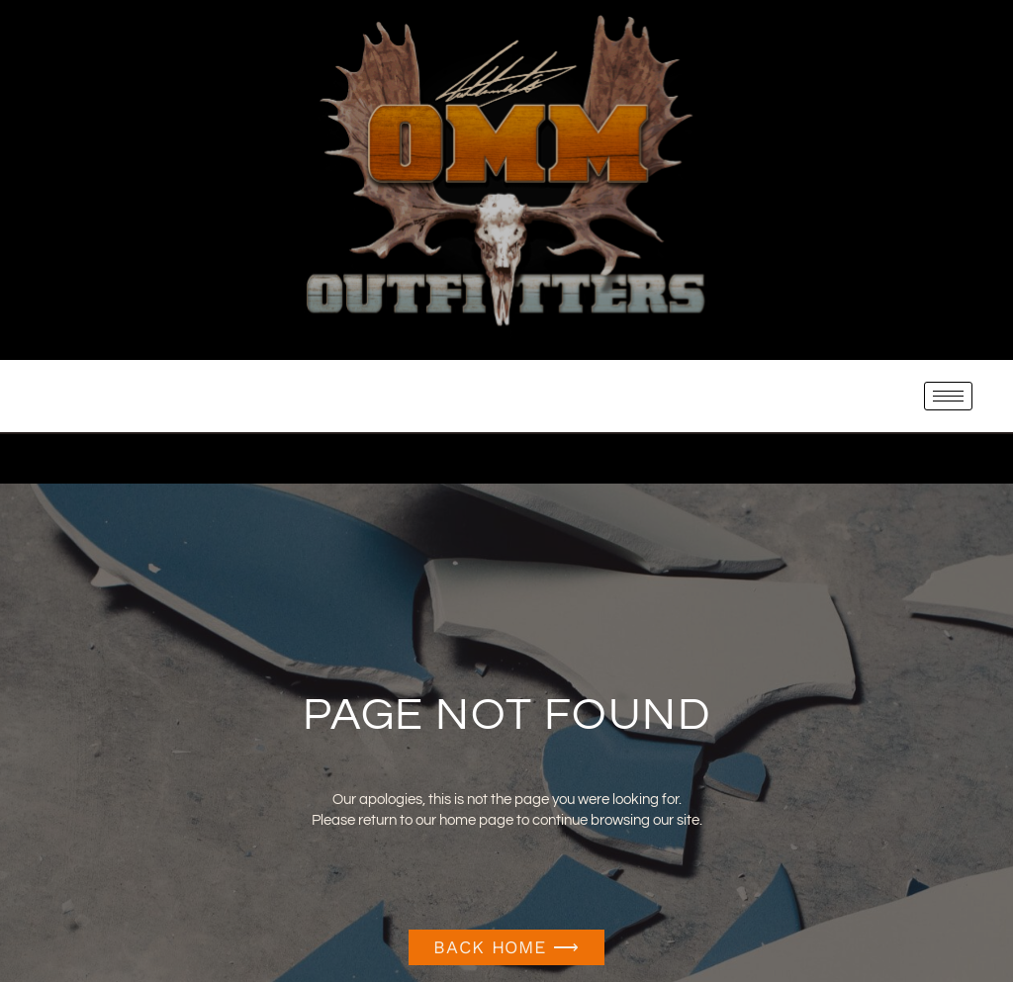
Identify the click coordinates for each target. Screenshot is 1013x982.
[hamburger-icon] (948, 396)
